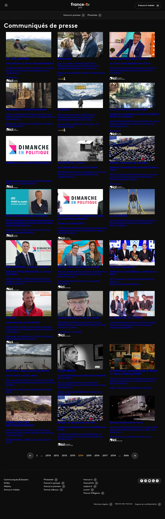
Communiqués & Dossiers (16, 480)
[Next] (135, 456)
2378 (113, 456)
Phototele (92, 15)
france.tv (88, 480)
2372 (64, 456)
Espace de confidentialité (146, 504)
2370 (48, 456)
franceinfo (89, 483)
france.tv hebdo (146, 6)
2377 (105, 456)
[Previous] (30, 456)
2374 (80, 456)
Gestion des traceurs (123, 504)
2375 (88, 456)
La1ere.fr (88, 486)
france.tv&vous (51, 490)
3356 (126, 456)
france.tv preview (72, 15)
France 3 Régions (92, 493)
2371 (56, 456)
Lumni (87, 490)
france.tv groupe (52, 483)
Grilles (7, 483)
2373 (72, 456)
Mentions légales (101, 504)
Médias (7, 486)
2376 (96, 456)
